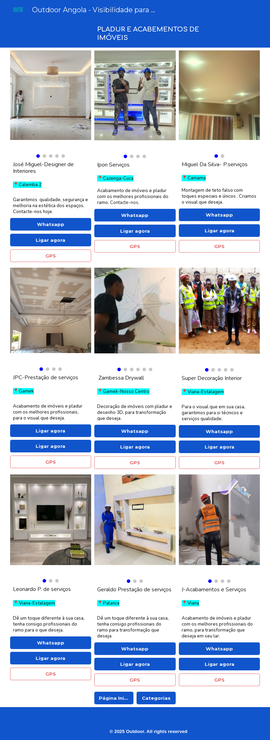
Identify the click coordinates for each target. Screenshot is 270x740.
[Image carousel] (51, 104)
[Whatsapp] (50, 224)
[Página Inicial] (114, 698)
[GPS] (50, 255)
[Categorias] (156, 698)
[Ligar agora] (50, 240)
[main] (156, 33)
